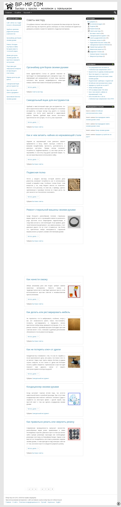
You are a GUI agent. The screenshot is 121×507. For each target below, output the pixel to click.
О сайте (18, 12)
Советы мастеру (37, 92)
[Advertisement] (54, 48)
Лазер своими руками (95, 87)
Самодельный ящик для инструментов (48, 100)
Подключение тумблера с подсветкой (101, 81)
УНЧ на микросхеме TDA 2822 (98, 90)
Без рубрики (91, 22)
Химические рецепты (95, 49)
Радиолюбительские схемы (98, 42)
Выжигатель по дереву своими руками (101, 72)
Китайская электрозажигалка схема (100, 83)
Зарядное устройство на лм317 (99, 85)
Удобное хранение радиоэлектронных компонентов (13, 31)
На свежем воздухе (94, 24)
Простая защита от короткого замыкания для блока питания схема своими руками (100, 76)
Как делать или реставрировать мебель (48, 312)
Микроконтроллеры (96, 56)
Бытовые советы (37, 127)
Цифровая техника (94, 52)
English (58, 502)
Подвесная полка (36, 172)
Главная (8, 12)
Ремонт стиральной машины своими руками (51, 209)
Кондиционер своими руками (43, 386)
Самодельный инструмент (40, 378)
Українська (51, 502)
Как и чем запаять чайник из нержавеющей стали (54, 135)
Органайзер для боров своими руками (47, 67)
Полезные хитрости (96, 40)
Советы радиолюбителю (96, 38)
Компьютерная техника (97, 54)
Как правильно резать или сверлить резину (50, 421)
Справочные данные (95, 47)
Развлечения (92, 29)
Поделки (91, 26)
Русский (27, 12)
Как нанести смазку (37, 279)
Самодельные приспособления (100, 45)
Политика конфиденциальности (29, 502)
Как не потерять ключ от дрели (44, 349)
